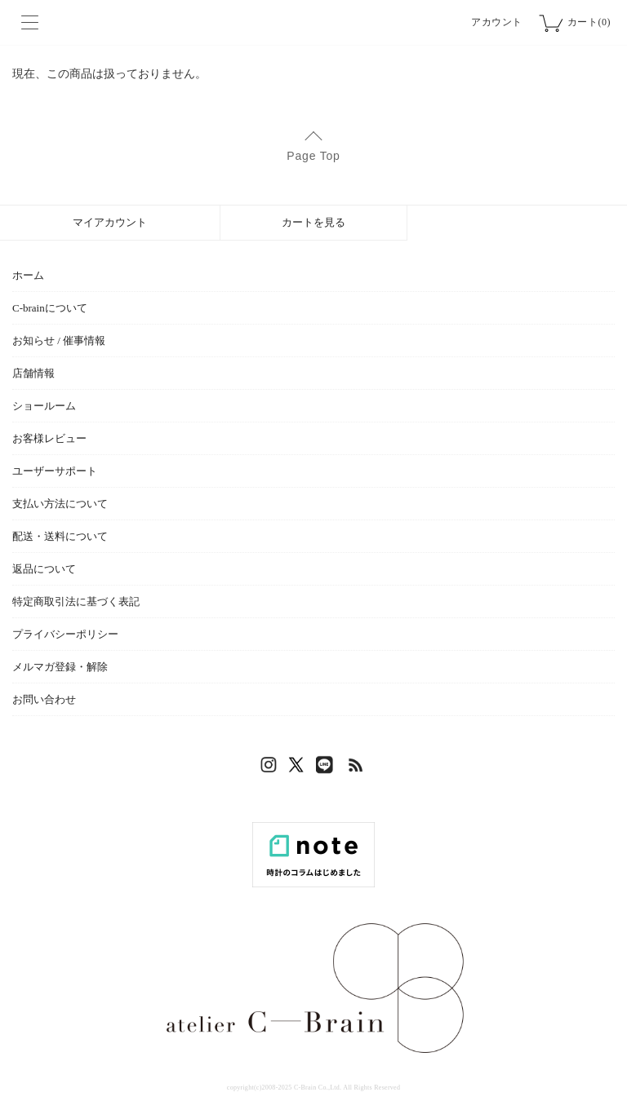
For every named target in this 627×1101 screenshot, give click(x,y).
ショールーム (44, 406)
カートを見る (313, 222)
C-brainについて (49, 308)
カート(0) (589, 22)
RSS (357, 769)
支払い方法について (60, 503)
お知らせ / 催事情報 (58, 340)
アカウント (496, 22)
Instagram (271, 769)
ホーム (28, 275)
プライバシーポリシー (65, 634)
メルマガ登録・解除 (60, 667)
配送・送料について (60, 536)
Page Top (313, 155)
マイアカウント (110, 222)
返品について (44, 569)
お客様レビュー (49, 438)
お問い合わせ (44, 699)
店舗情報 (33, 373)
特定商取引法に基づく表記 (76, 601)
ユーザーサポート (54, 471)
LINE (328, 769)
